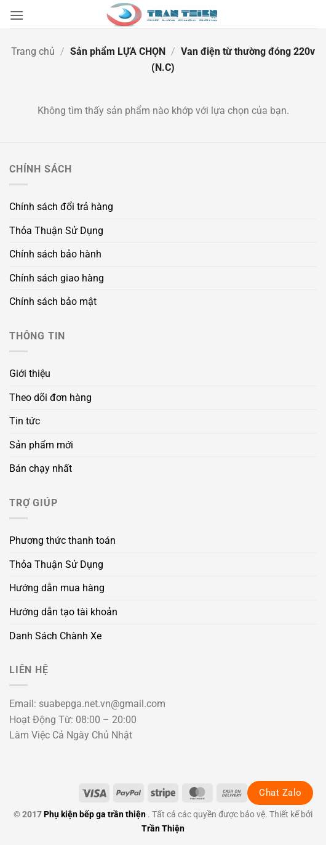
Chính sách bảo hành (55, 254)
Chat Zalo (280, 792)
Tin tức (24, 421)
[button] (16, 15)
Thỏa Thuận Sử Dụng (56, 231)
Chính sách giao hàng (56, 278)
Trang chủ (33, 51)
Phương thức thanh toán (62, 540)
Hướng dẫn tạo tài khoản (63, 612)
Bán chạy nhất (40, 468)
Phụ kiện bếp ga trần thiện (95, 814)
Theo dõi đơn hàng (50, 397)
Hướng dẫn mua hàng (57, 588)
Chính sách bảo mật (53, 301)
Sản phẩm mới (41, 445)
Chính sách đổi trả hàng (61, 206)
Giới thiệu (29, 373)
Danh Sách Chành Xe (55, 636)
